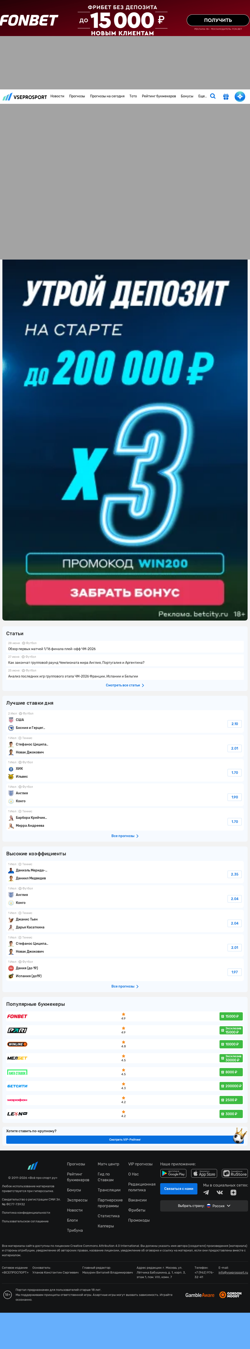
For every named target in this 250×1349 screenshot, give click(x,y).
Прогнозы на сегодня (107, 96)
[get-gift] (226, 97)
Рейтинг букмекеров (159, 96)
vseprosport (24, 96)
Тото (133, 96)
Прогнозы (77, 96)
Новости (57, 96)
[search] (212, 96)
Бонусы (187, 96)
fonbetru (125, 674)
